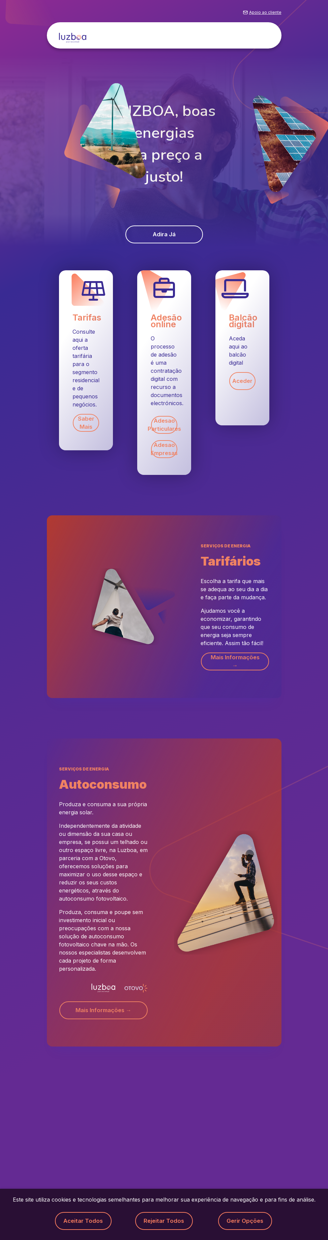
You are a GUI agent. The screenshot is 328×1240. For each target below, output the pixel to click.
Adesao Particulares (164, 426)
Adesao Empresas (164, 451)
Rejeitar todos (164, 1220)
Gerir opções (245, 1220)
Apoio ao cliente (265, 14)
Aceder (242, 382)
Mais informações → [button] (235, 664)
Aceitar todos (83, 1220)
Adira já (164, 234)
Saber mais (85, 424)
